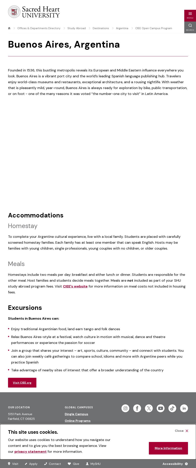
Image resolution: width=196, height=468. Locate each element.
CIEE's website (75, 286)
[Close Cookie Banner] (181, 431)
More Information (168, 448)
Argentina (122, 28)
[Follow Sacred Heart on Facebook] (137, 408)
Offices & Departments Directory (38, 28)
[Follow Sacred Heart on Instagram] (125, 408)
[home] (9, 28)
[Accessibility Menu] (173, 463)
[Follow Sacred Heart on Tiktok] (172, 408)
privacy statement (30, 451)
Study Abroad (76, 28)
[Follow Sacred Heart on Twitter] (148, 408)
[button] (190, 16)
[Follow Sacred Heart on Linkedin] (184, 408)
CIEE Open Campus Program (153, 28)
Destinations (101, 28)
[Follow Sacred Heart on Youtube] (160, 408)
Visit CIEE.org (22, 382)
